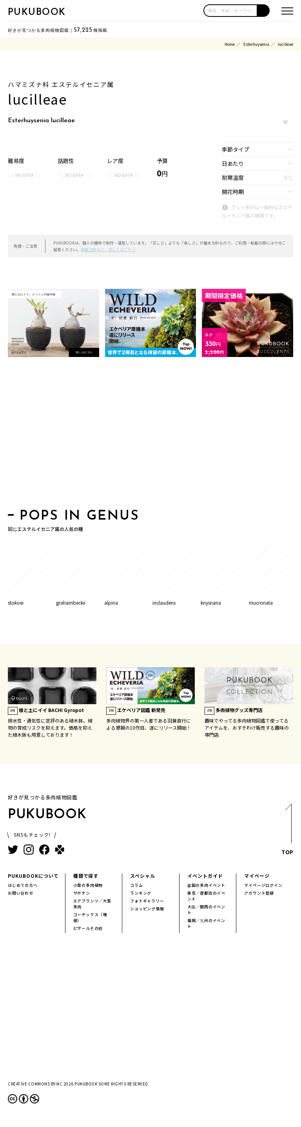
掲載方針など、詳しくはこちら (108, 249)
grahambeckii (70, 602)
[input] (230, 10)
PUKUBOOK (37, 12)
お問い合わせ (20, 893)
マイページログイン (263, 885)
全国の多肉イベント (206, 885)
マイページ (257, 875)
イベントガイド (205, 875)
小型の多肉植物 (88, 885)
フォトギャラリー (147, 901)
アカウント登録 (259, 893)
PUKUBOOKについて (33, 875)
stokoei (16, 602)
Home (230, 44)
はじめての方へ (23, 885)
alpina (111, 602)
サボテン (81, 893)
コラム (136, 885)
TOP (287, 831)
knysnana (211, 602)
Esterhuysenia (256, 44)
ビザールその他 (88, 928)
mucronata (261, 602)
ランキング (140, 893)
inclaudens (164, 602)
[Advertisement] (150, 435)
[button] (263, 10)
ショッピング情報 (147, 908)
